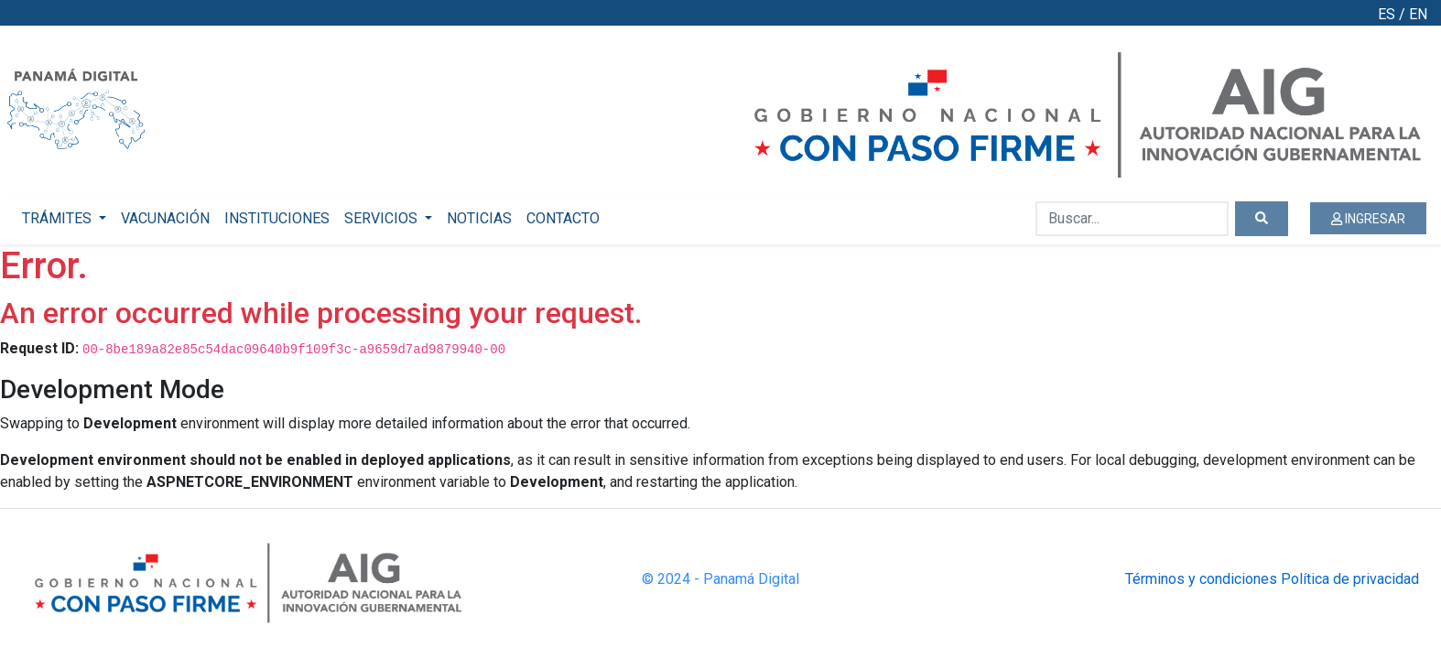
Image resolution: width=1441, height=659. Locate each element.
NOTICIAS (479, 218)
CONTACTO (563, 218)
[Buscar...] (1132, 218)
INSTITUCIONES (277, 218)
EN (1418, 14)
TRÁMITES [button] (58, 218)
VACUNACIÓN (165, 218)
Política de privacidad (1350, 579)
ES (1386, 14)
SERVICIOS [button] (382, 218)
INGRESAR (1368, 218)
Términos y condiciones (1201, 579)
